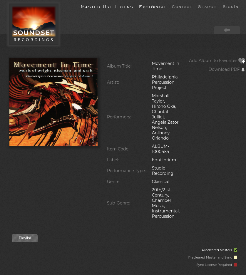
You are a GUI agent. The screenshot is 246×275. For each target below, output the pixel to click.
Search (207, 6)
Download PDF (227, 69)
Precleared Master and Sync (212, 257)
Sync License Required (216, 265)
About (158, 6)
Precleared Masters (219, 250)
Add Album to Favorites (217, 60)
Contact (182, 6)
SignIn (231, 6)
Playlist (25, 238)
